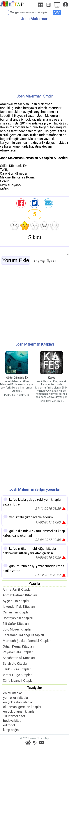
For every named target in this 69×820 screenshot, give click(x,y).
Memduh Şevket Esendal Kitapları (27, 641)
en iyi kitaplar (12, 693)
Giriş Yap (39, 261)
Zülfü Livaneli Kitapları (18, 680)
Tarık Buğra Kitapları (17, 669)
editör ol (9, 725)
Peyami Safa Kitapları (18, 652)
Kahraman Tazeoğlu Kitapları (23, 635)
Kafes (51, 377)
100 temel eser (14, 716)
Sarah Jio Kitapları (16, 663)
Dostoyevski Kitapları (18, 618)
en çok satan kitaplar (18, 702)
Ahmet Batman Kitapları (20, 595)
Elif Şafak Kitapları (16, 624)
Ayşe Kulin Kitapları (16, 601)
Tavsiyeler (34, 688)
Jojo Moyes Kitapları (17, 629)
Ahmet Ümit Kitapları (17, 589)
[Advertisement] (34, 56)
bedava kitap (12, 721)
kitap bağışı (11, 730)
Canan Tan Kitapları (16, 612)
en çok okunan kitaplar (19, 711)
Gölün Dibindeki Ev (17, 377)
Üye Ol (51, 261)
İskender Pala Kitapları (19, 606)
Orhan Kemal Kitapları (18, 646)
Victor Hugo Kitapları (17, 675)
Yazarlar (34, 584)
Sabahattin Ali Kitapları (19, 658)
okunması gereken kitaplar (22, 707)
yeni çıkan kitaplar (16, 698)
